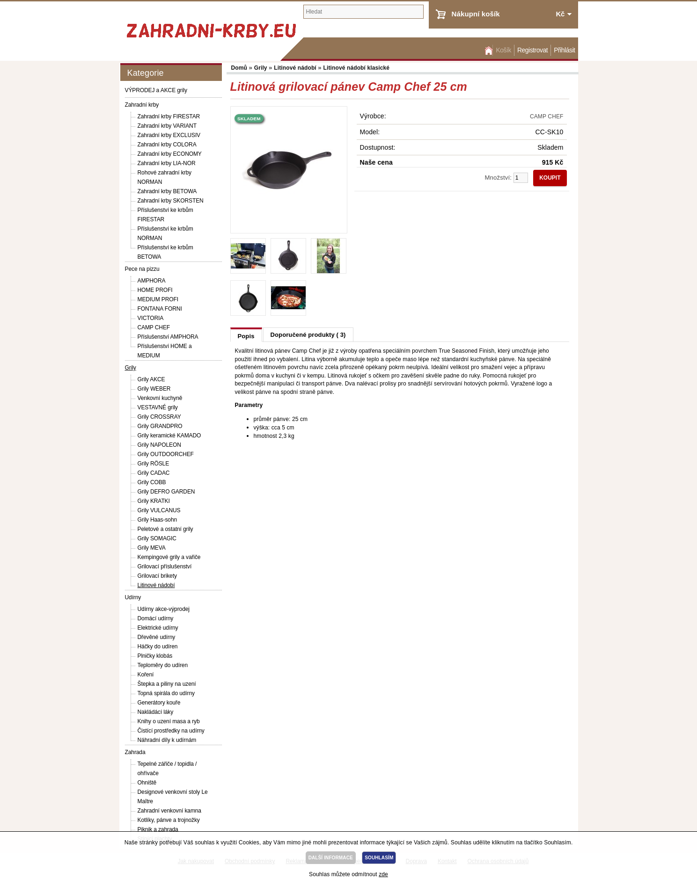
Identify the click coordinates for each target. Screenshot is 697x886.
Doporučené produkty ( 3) (308, 334)
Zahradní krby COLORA (167, 144)
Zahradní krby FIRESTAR (169, 116)
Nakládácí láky (156, 712)
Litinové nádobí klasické (356, 68)
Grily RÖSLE (153, 463)
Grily (130, 367)
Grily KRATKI (154, 501)
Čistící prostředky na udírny (171, 730)
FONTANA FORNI (160, 308)
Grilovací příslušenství (165, 566)
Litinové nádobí (156, 585)
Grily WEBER (154, 388)
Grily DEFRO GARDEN (166, 491)
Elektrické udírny (158, 628)
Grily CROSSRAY (159, 417)
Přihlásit (564, 50)
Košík (503, 50)
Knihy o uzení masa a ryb (169, 721)
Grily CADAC (154, 473)
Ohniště (147, 782)
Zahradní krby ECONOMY (170, 154)
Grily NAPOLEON (159, 445)
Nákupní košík (476, 14)
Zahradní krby (142, 105)
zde (383, 874)
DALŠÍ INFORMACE (330, 857)
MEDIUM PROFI (158, 299)
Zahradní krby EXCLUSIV (169, 135)
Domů (488, 50)
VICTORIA (151, 318)
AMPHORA (152, 280)
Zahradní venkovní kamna (169, 810)
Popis (246, 336)
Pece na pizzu (142, 269)
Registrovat (532, 50)
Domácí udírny (156, 618)
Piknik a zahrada (158, 829)
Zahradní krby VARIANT (167, 126)
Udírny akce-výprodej (164, 609)
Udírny (133, 597)
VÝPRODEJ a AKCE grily (156, 90)
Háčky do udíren (158, 646)
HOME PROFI (155, 290)
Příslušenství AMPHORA (168, 337)
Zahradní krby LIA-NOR (167, 163)
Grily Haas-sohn (157, 519)
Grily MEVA (152, 548)
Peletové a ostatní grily (165, 529)
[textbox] (363, 12)
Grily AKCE (151, 379)
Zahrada (135, 752)
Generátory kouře (159, 702)
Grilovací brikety (157, 576)
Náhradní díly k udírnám (167, 740)
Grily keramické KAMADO (169, 435)
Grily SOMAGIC (157, 538)
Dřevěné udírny (157, 637)
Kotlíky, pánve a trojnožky (169, 820)
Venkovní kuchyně (160, 398)
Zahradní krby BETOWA (167, 191)
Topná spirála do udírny (166, 693)
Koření (146, 674)
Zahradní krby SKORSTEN (171, 200)
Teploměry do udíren (163, 665)
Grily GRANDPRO (160, 426)
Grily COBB (152, 482)
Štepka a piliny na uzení (167, 684)
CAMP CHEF (154, 327)
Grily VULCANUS (159, 510)
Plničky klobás (155, 656)
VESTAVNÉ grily (158, 407)
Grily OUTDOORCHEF (166, 454)
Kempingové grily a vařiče (169, 557)
